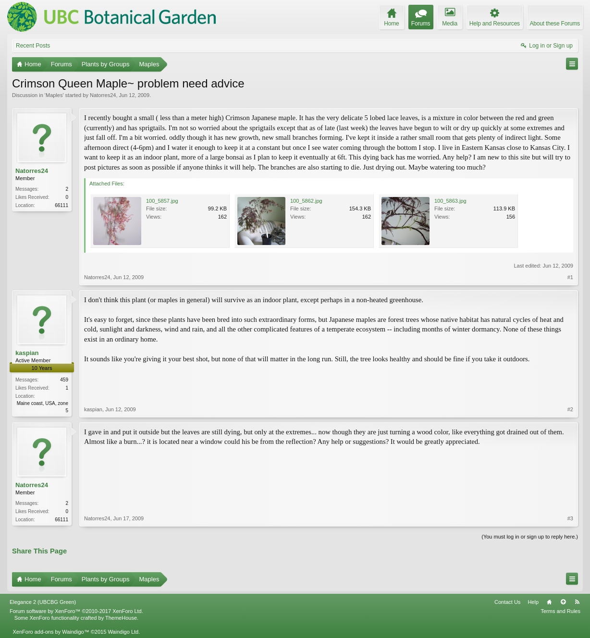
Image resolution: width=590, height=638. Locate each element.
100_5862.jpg (306, 201)
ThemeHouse (121, 618)
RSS (577, 602)
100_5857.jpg (162, 201)
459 (64, 379)
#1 (570, 277)
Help (533, 602)
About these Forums (555, 23)
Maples (54, 95)
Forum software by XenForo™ (76, 611)
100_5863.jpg (450, 201)
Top (563, 602)
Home (549, 602)
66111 (61, 205)
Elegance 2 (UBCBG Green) (43, 602)
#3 (570, 518)
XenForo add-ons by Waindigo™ (50, 632)
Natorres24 (103, 95)
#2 (570, 409)
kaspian (26, 352)
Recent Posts (33, 45)
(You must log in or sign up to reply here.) (529, 537)
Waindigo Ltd (123, 632)
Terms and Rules (560, 611)
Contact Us (507, 602)
